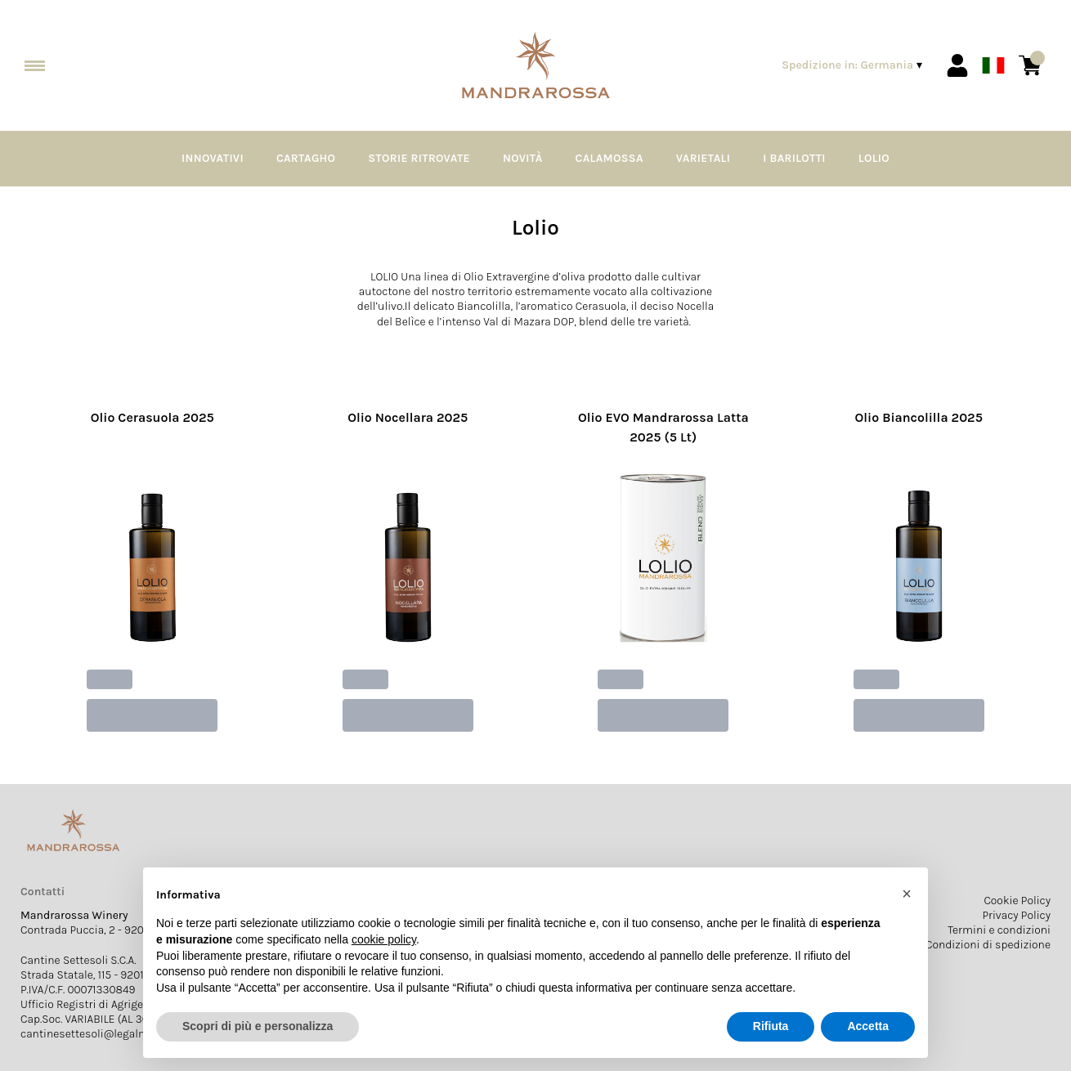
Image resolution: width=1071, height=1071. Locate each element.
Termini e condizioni (999, 930)
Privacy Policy (1017, 915)
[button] (907, 894)
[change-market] (853, 65)
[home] (535, 65)
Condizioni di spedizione (988, 945)
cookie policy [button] (384, 939)
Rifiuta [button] (771, 1026)
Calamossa (609, 158)
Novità (523, 158)
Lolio (874, 158)
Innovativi (212, 158)
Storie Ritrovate (419, 158)
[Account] (957, 65)
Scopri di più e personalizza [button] (257, 1026)
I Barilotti (794, 158)
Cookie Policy (1017, 900)
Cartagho (305, 158)
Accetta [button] (868, 1026)
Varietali (703, 158)
